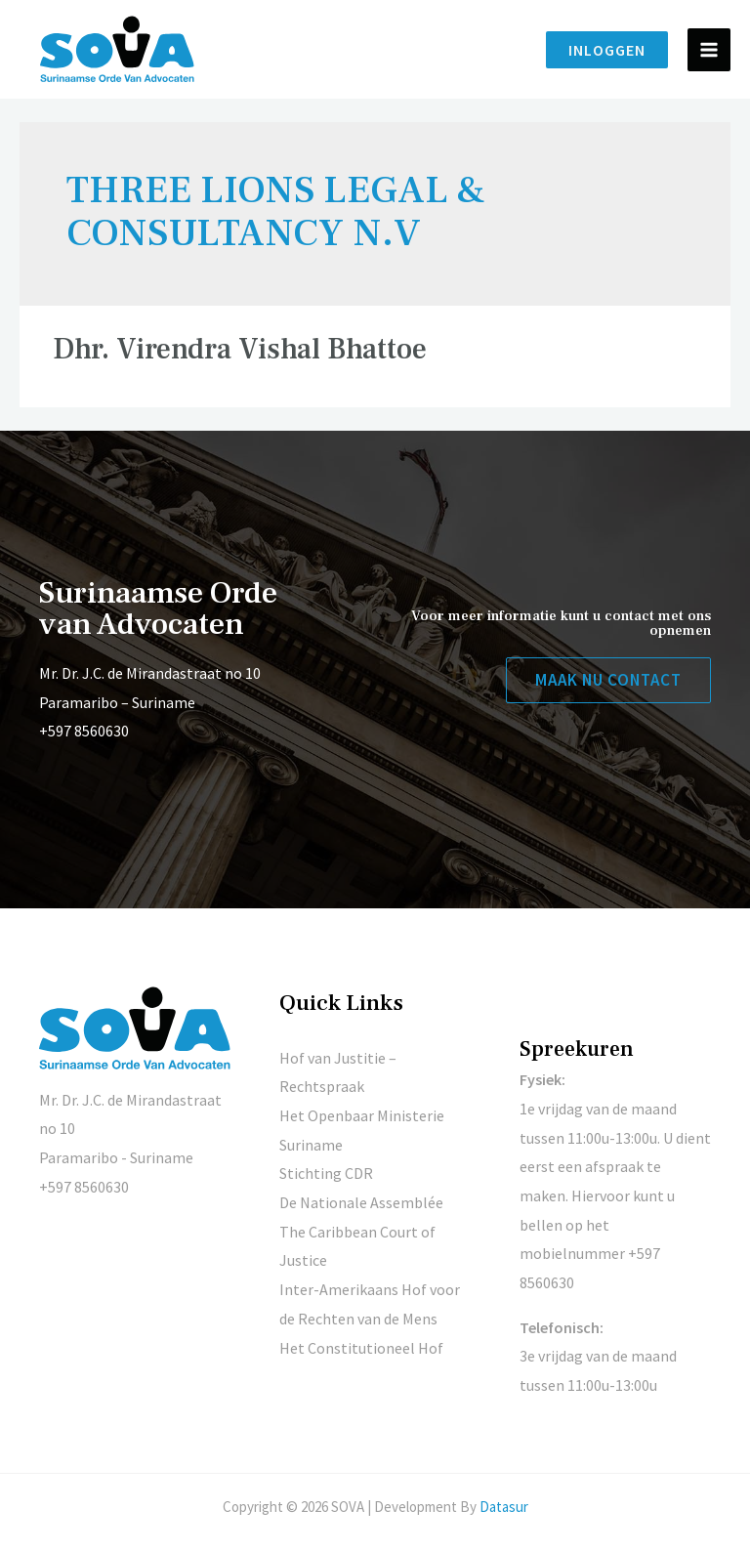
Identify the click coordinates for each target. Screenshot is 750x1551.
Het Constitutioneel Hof (361, 1348)
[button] (608, 680)
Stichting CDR (326, 1173)
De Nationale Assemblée (361, 1202)
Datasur (503, 1506)
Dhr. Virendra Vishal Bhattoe (240, 349)
